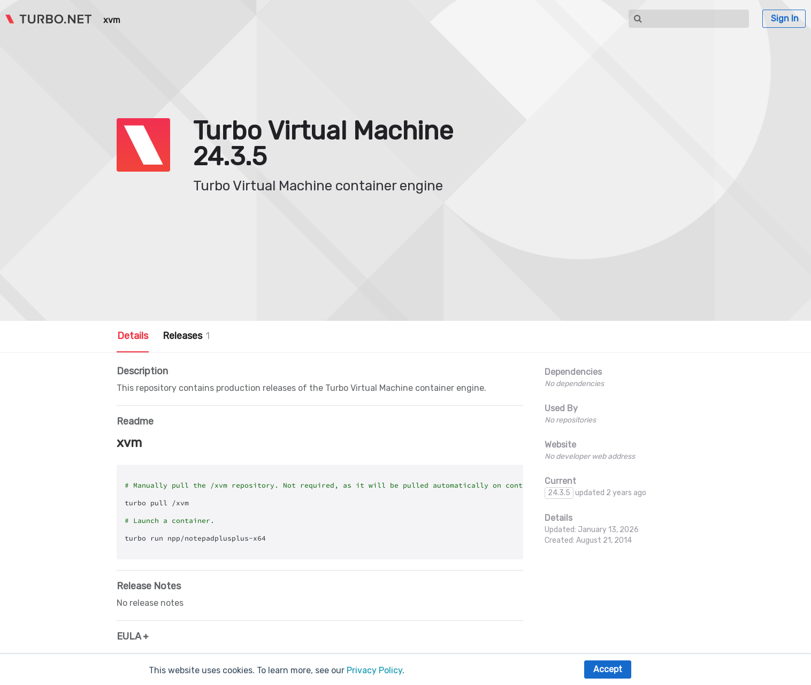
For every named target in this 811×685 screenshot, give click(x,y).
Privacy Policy (374, 670)
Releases (186, 336)
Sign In (785, 18)
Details (132, 336)
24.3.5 (559, 492)
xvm (111, 20)
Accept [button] (607, 669)
